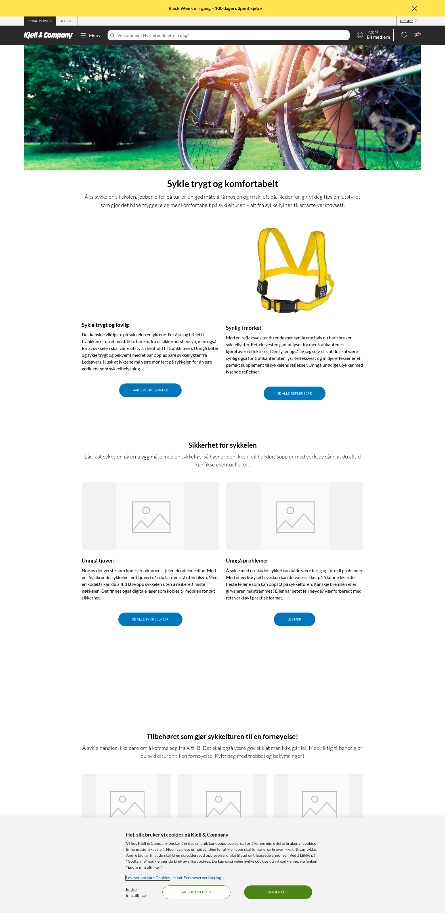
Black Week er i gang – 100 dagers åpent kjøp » (216, 8)
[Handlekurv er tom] (418, 35)
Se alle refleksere (294, 393)
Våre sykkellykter (150, 390)
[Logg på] (373, 35)
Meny (90, 35)
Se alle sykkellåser (150, 619)
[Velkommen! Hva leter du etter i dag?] (232, 35)
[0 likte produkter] (404, 35)
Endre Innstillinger (136, 892)
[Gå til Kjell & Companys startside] (50, 35)
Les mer (294, 619)
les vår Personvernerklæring (196, 877)
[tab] (40, 21)
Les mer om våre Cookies (148, 877)
